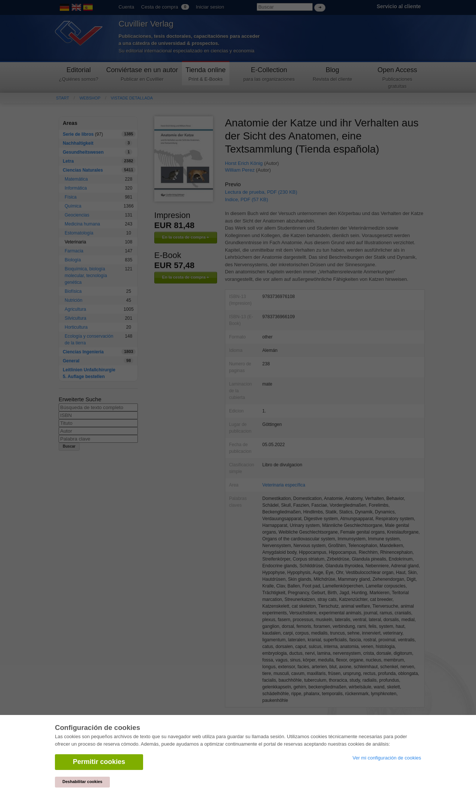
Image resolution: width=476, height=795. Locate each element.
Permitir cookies (99, 761)
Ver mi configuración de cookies (386, 758)
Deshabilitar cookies (82, 781)
